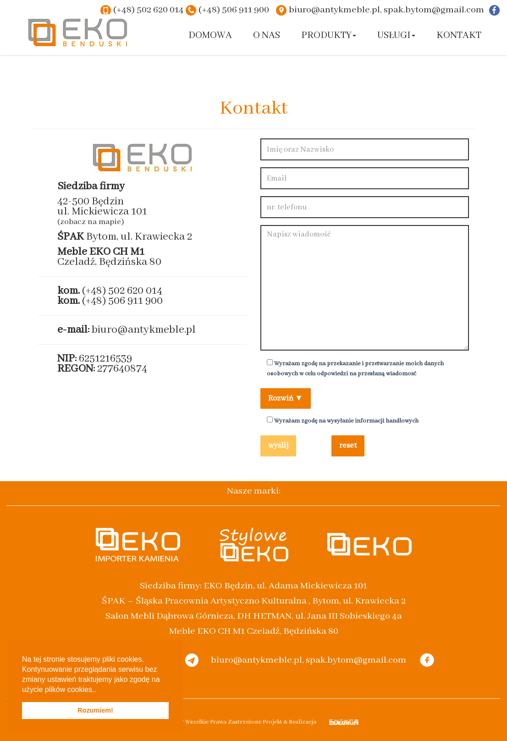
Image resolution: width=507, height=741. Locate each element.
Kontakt (458, 35)
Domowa (210, 35)
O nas (266, 35)
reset (348, 445)
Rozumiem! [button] (95, 710)
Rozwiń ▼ (285, 398)
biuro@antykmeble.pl (144, 329)
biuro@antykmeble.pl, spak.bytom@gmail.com (386, 10)
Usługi (396, 35)
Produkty (328, 35)
